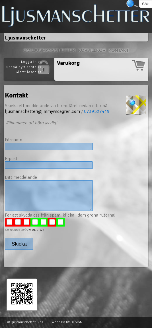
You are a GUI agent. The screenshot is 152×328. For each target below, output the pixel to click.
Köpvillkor (92, 50)
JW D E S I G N (35, 230)
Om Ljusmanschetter (49, 50)
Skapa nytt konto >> (24, 67)
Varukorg (68, 63)
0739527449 (97, 111)
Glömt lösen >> (29, 72)
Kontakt (118, 50)
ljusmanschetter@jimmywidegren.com (42, 111)
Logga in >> (31, 62)
